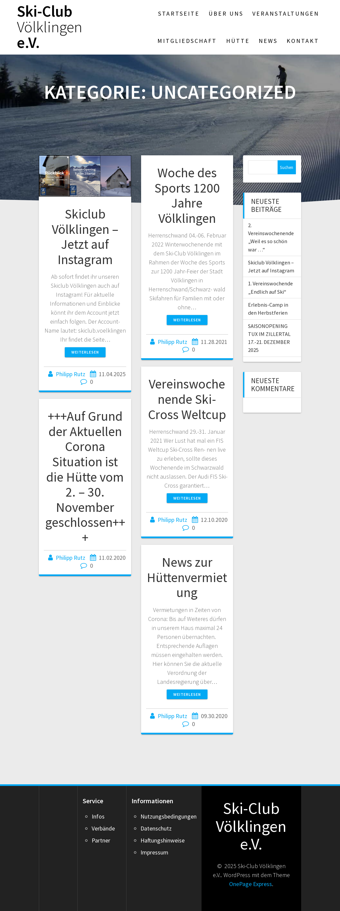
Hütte (238, 41)
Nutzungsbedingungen (168, 816)
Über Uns (226, 13)
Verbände (103, 828)
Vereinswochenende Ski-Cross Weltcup (187, 399)
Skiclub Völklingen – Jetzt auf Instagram (85, 237)
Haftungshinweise (162, 840)
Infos (98, 816)
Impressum (154, 852)
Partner (101, 840)
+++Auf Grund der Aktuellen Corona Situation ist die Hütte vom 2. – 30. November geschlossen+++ (85, 476)
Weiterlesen (85, 352)
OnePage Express (250, 884)
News (268, 41)
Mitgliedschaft (187, 41)
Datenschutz (156, 828)
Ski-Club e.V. (49, 27)
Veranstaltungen (285, 13)
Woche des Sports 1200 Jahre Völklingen (187, 195)
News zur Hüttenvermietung (187, 577)
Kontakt (303, 41)
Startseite (179, 13)
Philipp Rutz (70, 374)
